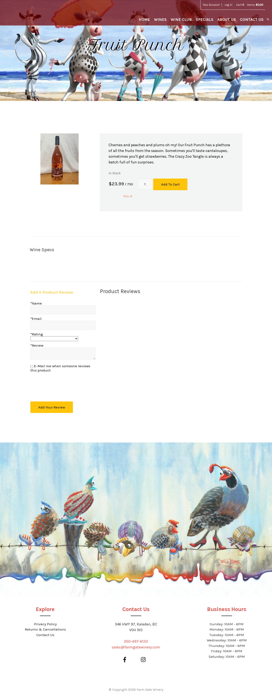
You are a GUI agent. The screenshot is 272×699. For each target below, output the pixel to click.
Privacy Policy (45, 623)
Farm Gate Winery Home (30, 15)
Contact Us (252, 19)
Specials (204, 19)
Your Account (211, 5)
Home (144, 19)
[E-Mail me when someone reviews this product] (31, 366)
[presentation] (63, 384)
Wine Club (181, 19)
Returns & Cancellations (45, 628)
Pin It (127, 196)
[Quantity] (144, 184)
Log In (228, 5)
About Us (226, 19)
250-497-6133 (136, 640)
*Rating (36, 334)
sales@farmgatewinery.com (136, 646)
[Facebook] (124, 658)
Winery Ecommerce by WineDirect (136, 692)
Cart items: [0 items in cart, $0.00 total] (249, 5)
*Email (36, 318)
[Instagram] (143, 658)
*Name (36, 303)
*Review (36, 345)
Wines (160, 19)
